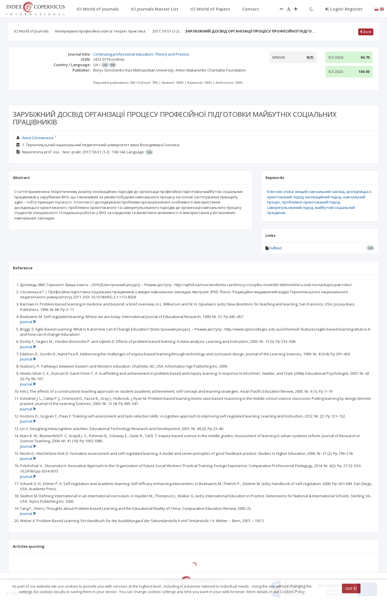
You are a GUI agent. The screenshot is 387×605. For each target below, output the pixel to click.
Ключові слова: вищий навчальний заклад (306, 191)
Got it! (351, 588)
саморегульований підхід (290, 207)
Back (366, 31)
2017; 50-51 (165, 31)
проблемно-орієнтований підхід (311, 202)
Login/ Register (343, 9)
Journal (28, 321)
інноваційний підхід (323, 196)
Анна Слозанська (37, 137)
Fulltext (276, 247)
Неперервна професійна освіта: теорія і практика (100, 31)
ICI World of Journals (31, 31)
